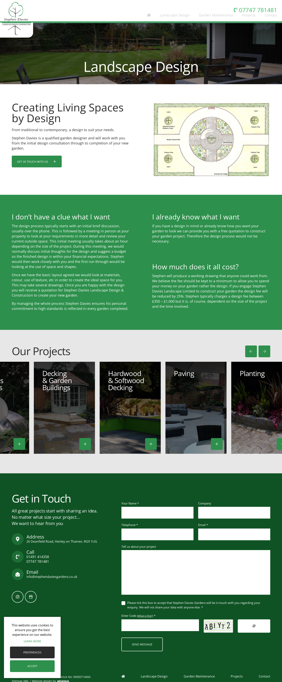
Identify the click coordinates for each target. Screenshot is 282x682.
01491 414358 (37, 556)
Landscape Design (170, 22)
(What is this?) (145, 616)
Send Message (142, 644)
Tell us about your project (138, 546)
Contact (266, 22)
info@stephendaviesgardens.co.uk (51, 577)
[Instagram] (18, 597)
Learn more (32, 641)
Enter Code (138, 616)
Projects (244, 22)
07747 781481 (37, 561)
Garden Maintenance (211, 22)
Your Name (130, 503)
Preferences (32, 652)
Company (204, 503)
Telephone (129, 525)
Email (203, 525)
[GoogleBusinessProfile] (31, 597)
